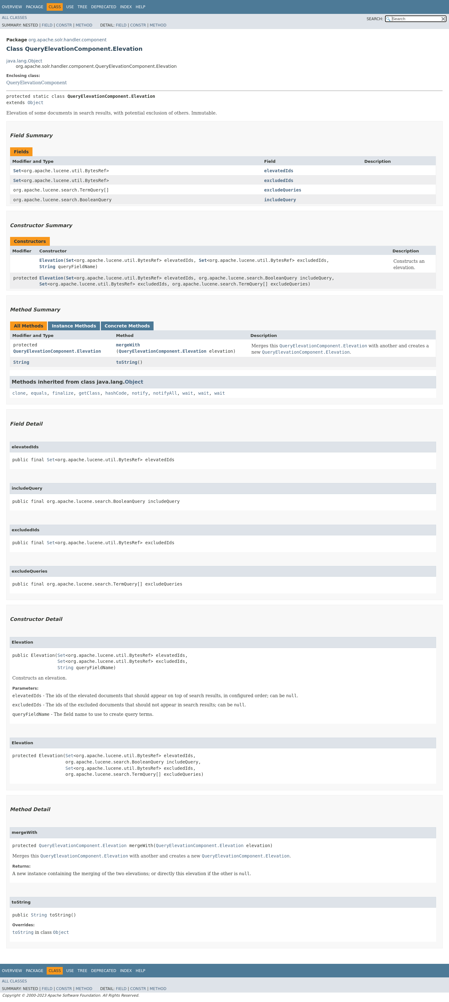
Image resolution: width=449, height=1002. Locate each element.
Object (35, 102)
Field (47, 25)
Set (17, 170)
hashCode (115, 393)
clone (19, 393)
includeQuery (280, 199)
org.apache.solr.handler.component (67, 39)
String (47, 266)
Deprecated (103, 7)
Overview (12, 7)
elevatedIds (279, 170)
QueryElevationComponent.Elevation (57, 351)
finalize (62, 393)
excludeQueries (282, 189)
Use (70, 7)
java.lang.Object (24, 60)
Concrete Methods (127, 325)
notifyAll (165, 393)
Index (126, 7)
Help (140, 7)
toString (126, 362)
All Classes (14, 17)
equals (39, 393)
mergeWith (128, 344)
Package (34, 7)
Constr (64, 25)
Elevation (51, 260)
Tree (82, 7)
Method (84, 25)
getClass (89, 393)
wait (188, 393)
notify (140, 393)
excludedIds (279, 180)
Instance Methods (74, 325)
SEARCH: (375, 19)
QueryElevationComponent (36, 82)
